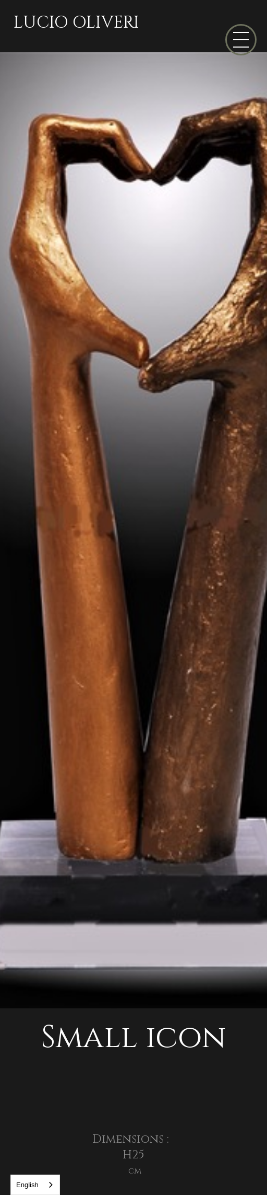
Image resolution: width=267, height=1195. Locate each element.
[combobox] (35, 1185)
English (27, 1185)
